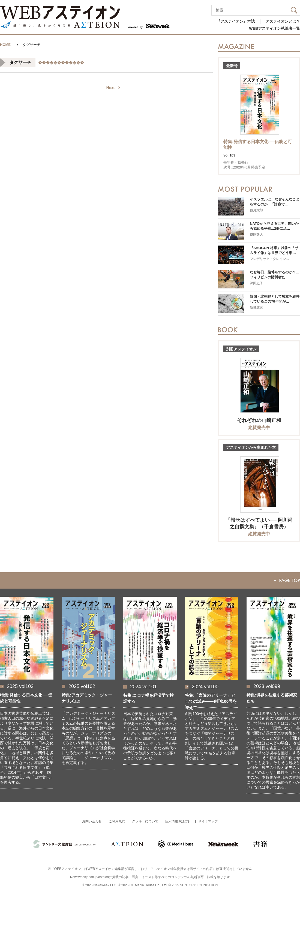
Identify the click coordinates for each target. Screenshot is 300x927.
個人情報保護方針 (178, 821)
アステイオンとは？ (283, 21)
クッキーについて (145, 821)
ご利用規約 (117, 821)
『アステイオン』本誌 (236, 21)
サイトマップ (208, 821)
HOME (5, 45)
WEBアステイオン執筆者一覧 (274, 28)
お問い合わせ (92, 821)
